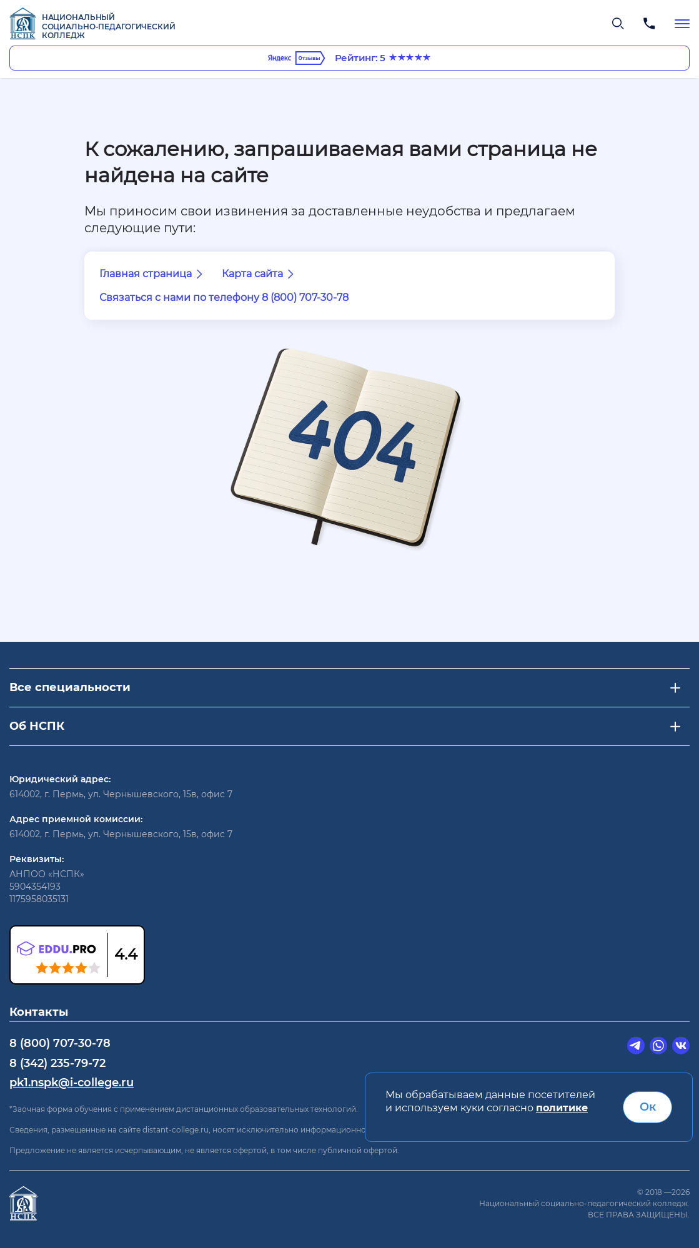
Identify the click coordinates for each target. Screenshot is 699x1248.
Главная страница (153, 274)
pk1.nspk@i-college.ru (71, 1082)
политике (562, 1108)
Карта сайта (260, 274)
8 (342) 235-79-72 (57, 1063)
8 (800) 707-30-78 (60, 1043)
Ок (648, 1107)
